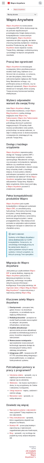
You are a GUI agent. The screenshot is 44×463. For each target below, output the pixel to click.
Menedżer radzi (16, 396)
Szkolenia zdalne (16, 375)
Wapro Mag (26, 293)
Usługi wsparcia (16, 391)
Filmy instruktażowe (17, 418)
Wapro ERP (10, 208)
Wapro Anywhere (13, 26)
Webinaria (13, 383)
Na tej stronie (13, 14)
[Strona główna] (8, 9)
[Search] (40, 3)
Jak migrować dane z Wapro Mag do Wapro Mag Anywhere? (21, 287)
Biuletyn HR (14, 425)
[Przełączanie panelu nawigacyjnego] (3, 3)
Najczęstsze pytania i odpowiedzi (23, 410)
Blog (11, 433)
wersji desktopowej (16, 240)
